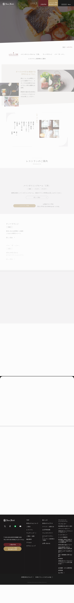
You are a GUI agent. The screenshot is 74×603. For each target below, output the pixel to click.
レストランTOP (13, 54)
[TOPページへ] (8, 4)
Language (33, 3)
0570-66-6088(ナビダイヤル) (15, 558)
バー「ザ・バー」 (60, 54)
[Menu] (66, 3)
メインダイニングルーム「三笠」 (30, 54)
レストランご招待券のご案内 (36, 58)
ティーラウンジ (47, 54)
